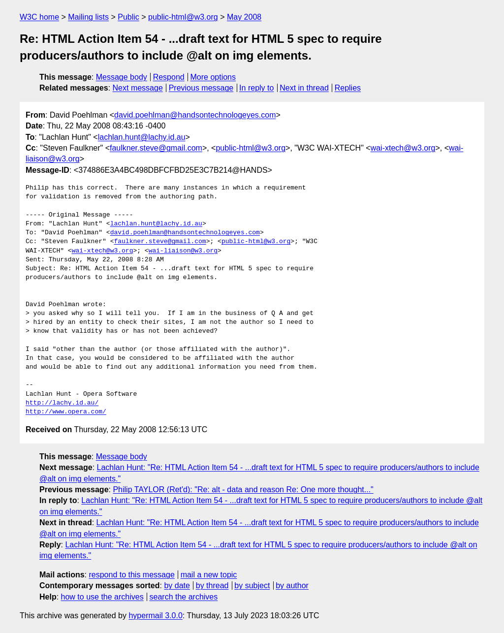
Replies (348, 88)
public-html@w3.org (183, 17)
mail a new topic (209, 574)
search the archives (184, 597)
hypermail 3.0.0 (155, 615)
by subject (252, 585)
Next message (138, 88)
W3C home (39, 17)
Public (128, 17)
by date (176, 585)
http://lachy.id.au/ (62, 403)
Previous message (201, 88)
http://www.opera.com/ (66, 412)
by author (292, 585)
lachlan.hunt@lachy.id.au (142, 137)
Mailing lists (88, 17)
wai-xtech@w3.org (403, 148)
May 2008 (244, 17)
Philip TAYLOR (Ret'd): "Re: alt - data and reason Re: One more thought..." (243, 489)
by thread (212, 585)
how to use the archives (102, 597)
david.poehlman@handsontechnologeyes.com (195, 115)
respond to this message (131, 574)
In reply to (256, 88)
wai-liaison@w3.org (183, 251)
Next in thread (304, 88)
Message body (121, 77)
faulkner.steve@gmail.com (156, 148)
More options (213, 77)
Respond (169, 77)
